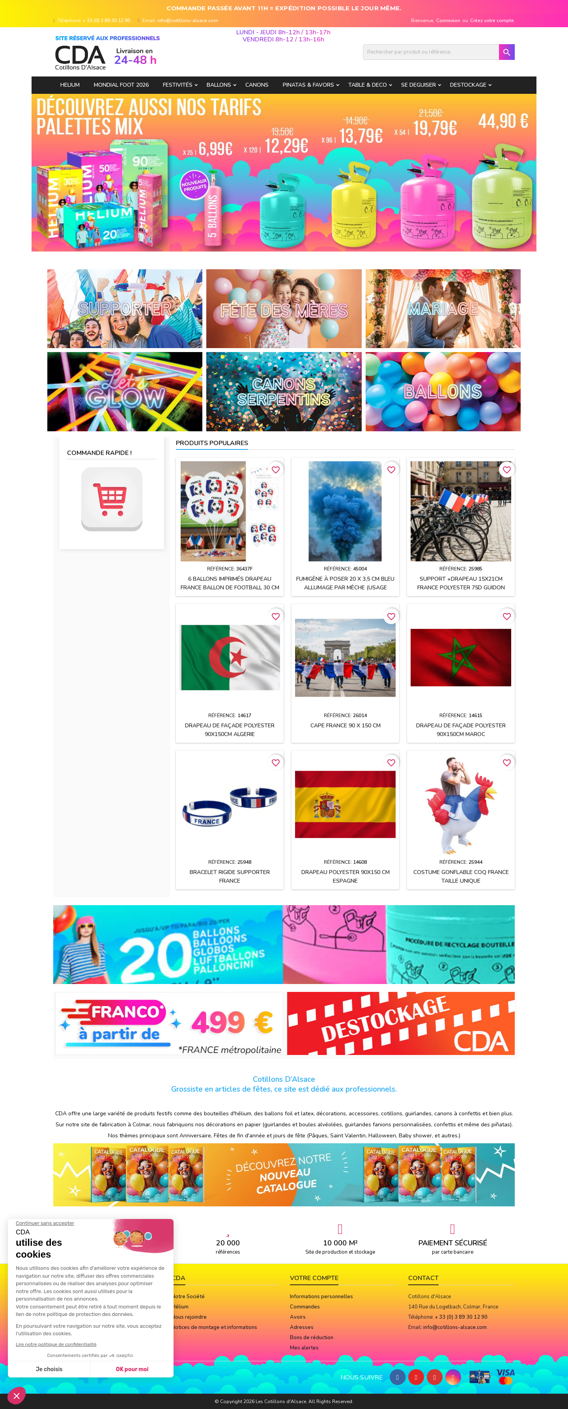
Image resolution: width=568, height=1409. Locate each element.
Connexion (448, 20)
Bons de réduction (311, 1337)
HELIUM (70, 85)
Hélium (180, 1306)
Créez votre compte (492, 20)
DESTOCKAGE (468, 85)
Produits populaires (212, 443)
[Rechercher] (439, 52)
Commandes (305, 1306)
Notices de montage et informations (214, 1327)
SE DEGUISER (418, 85)
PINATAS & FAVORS (308, 85)
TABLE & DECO (367, 85)
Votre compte (314, 1278)
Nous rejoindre (189, 1317)
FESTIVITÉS (177, 85)
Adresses (302, 1327)
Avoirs (298, 1317)
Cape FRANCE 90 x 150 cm (345, 725)
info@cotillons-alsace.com (187, 20)
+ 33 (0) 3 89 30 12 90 (106, 20)
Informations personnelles (321, 1296)
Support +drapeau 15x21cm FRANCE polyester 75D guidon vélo (461, 587)
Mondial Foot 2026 (121, 85)
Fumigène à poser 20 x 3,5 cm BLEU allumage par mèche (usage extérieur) (345, 587)
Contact (423, 1278)
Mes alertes (304, 1347)
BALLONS (219, 85)
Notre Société (188, 1296)
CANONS (257, 85)
